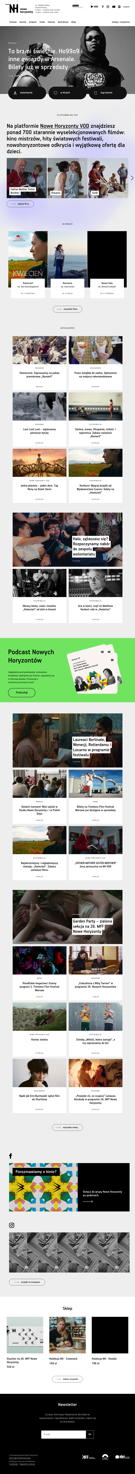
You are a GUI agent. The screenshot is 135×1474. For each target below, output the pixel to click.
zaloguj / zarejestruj (121, 22)
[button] (132, 178)
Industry (51, 22)
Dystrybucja (63, 22)
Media (42, 22)
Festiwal (13, 22)
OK (89, 1434)
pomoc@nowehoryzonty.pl (20, 1458)
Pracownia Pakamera (26, 1461)
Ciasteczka (13, 1464)
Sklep (73, 22)
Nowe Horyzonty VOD (64, 126)
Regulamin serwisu (27, 1464)
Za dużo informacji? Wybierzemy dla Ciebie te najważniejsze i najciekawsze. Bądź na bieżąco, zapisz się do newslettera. (67, 1418)
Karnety (22, 22)
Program (33, 22)
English (126, 7)
